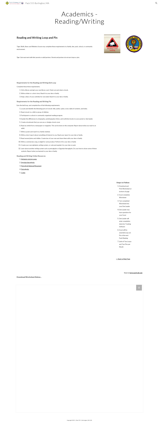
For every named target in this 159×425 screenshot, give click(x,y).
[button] (156, 3)
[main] (79, 17)
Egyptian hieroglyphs (28, 162)
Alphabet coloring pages (29, 159)
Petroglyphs (25, 169)
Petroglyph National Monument (31, 166)
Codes (23, 173)
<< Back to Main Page (123, 259)
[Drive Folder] (79, 349)
